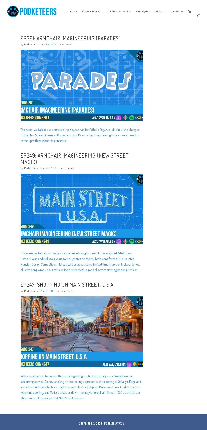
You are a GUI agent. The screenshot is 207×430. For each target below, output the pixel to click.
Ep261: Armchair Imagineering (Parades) (71, 38)
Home (73, 11)
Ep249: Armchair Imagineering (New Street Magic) (75, 158)
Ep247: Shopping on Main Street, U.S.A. (67, 284)
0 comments (66, 168)
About (175, 11)
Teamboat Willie (120, 11)
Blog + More (90, 11)
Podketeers (31, 44)
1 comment (65, 44)
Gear (158, 11)
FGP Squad (143, 11)
